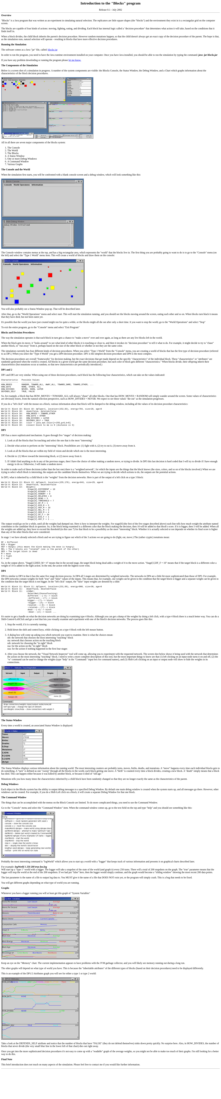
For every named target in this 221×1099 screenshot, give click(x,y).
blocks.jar (53, 49)
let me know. (75, 60)
